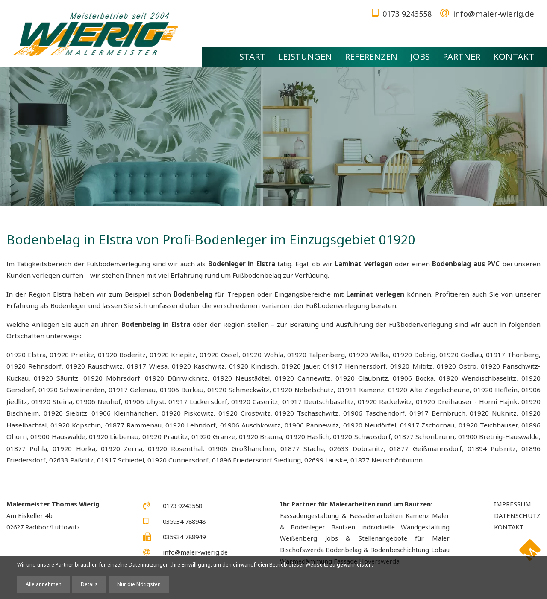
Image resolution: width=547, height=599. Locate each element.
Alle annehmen (44, 584)
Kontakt (513, 56)
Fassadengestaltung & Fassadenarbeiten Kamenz (354, 515)
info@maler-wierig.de (493, 13)
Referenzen (371, 56)
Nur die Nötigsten (139, 584)
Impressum (512, 504)
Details (89, 584)
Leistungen (305, 56)
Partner (461, 56)
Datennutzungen (149, 564)
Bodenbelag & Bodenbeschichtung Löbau (387, 549)
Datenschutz (517, 515)
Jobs (420, 56)
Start (252, 56)
